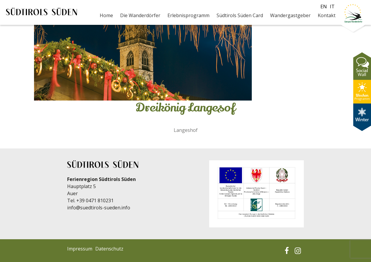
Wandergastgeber (290, 15)
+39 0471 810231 (95, 200)
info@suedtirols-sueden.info (98, 207)
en (323, 6)
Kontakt (326, 15)
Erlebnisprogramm (188, 15)
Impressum (79, 248)
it (332, 6)
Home (106, 15)
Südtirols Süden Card (240, 15)
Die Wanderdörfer (140, 15)
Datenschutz (109, 248)
